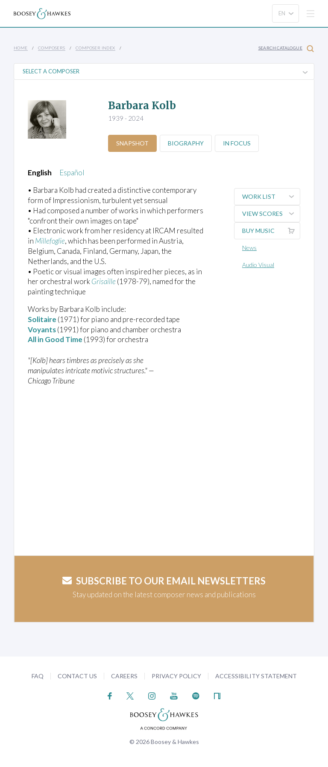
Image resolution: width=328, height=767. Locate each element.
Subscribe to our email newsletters (164, 581)
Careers (124, 676)
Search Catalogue (286, 48)
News (249, 247)
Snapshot (132, 143)
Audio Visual (258, 264)
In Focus (237, 143)
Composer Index (95, 47)
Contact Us (77, 676)
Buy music (271, 231)
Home (21, 47)
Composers (51, 47)
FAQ (38, 676)
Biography (186, 143)
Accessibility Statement (256, 676)
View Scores (271, 214)
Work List (271, 197)
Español (72, 172)
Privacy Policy (176, 676)
